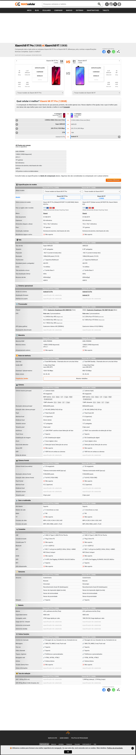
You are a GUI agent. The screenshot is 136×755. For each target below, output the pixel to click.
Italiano (77, 744)
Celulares (46, 10)
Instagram (111, 4)
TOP (68, 734)
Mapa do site (52, 738)
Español (61, 744)
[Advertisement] (68, 27)
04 (61, 62)
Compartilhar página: (118, 51)
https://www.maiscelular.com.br (26, 4)
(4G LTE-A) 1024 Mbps (40, 128)
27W (40, 132)
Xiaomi (45, 213)
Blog (37, 10)
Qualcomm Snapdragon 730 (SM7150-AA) (100, 310)
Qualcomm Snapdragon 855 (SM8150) (60, 310)
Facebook (119, 4)
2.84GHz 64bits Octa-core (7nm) (40, 120)
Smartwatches (93, 10)
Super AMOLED (40, 124)
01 (74, 62)
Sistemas (79, 10)
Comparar (58, 10)
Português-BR (44, 744)
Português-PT (86, 744)
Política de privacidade (79, 738)
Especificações (40, 68)
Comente (66, 107)
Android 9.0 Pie (48, 292)
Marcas (69, 10)
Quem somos (64, 738)
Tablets (106, 10)
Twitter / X (115, 4)
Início (29, 10)
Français (69, 744)
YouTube (107, 4)
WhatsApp (113, 51)
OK (68, 752)
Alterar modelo (20, 190)
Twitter (108, 51)
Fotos (40, 79)
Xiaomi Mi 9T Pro (62, 197)
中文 (95, 744)
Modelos (40, 76)
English (53, 744)
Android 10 (95, 137)
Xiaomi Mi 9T (101, 197)
